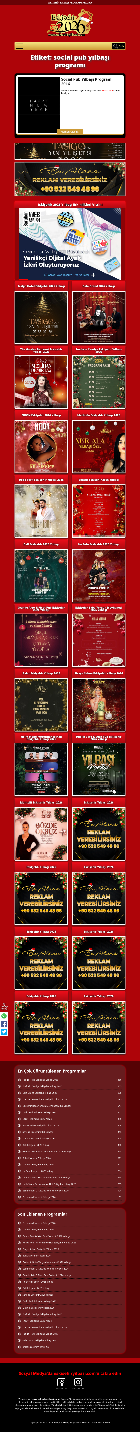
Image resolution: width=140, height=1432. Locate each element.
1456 (119, 1079)
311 (120, 1157)
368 (120, 1151)
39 (120, 1197)
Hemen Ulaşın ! (70, 131)
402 (120, 1144)
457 (120, 1112)
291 (120, 1164)
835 (120, 1092)
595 (120, 1099)
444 (120, 1125)
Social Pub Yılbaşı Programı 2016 (87, 81)
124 (120, 1190)
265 (120, 1177)
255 (120, 1184)
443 (120, 1131)
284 (120, 1171)
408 (120, 1138)
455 (120, 1118)
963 (120, 1086)
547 (120, 1105)
